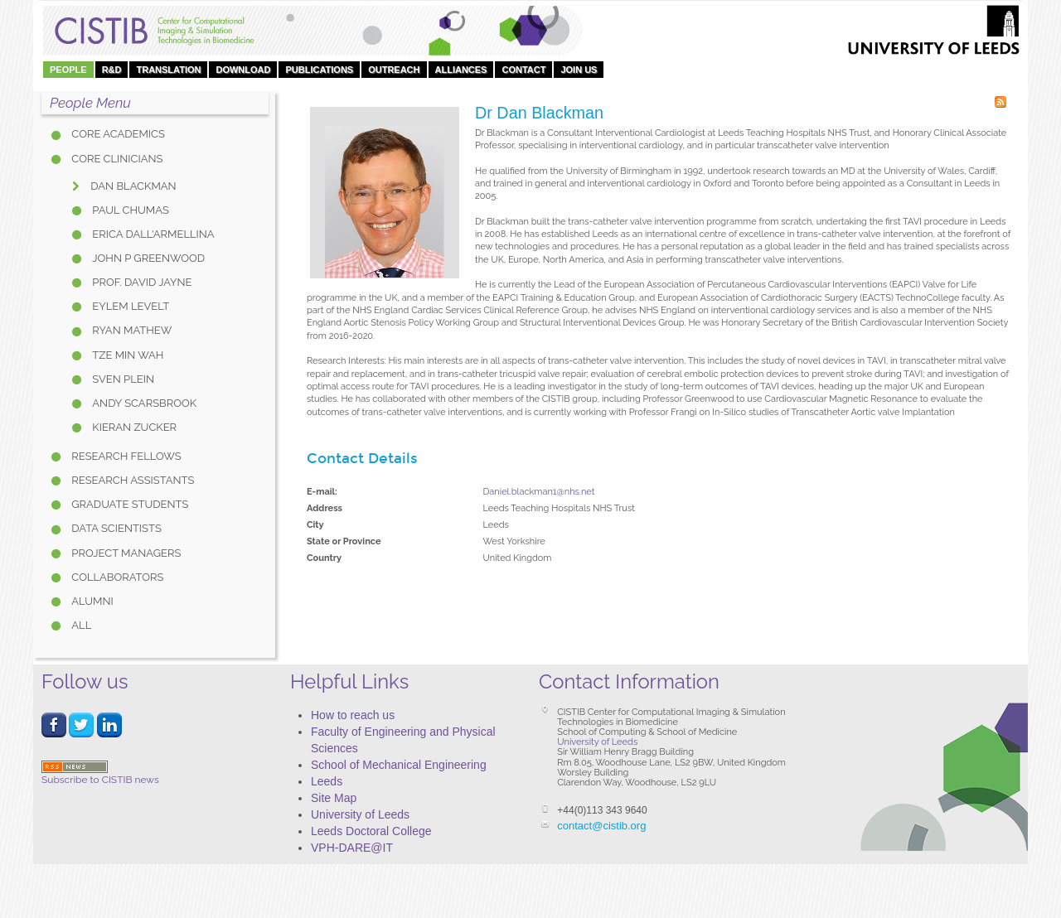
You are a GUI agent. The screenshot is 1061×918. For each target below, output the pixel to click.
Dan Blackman (132, 186)
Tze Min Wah (126, 355)
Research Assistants (131, 480)
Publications (319, 70)
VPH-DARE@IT (352, 847)
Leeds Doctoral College (371, 831)
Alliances (461, 70)
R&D (112, 70)
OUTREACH (393, 70)
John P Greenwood (147, 258)
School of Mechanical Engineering (399, 764)
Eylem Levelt (129, 306)
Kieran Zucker (133, 427)
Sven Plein (122, 379)
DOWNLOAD (243, 70)
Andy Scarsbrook (143, 403)
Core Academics (117, 134)
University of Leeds (360, 814)
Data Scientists (115, 528)
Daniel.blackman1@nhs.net (539, 491)
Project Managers (125, 553)
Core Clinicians (115, 158)
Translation (168, 70)
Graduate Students (128, 504)
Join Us (578, 70)
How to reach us (353, 715)
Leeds (326, 781)
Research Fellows (125, 456)
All (80, 625)
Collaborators (116, 577)
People (68, 70)
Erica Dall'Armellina (152, 234)
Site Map (333, 797)
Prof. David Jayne (140, 282)
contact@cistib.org (601, 825)
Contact (523, 70)
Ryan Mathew (131, 330)
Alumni (91, 601)
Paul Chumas (129, 210)
